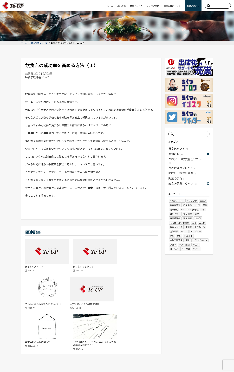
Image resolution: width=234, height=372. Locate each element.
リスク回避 (184, 244)
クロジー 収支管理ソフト (193, 209)
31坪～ (196, 249)
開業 (205, 205)
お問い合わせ (193, 5)
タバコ (184, 231)
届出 (179, 235)
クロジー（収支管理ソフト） (186, 160)
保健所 (173, 244)
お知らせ (175, 154)
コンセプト (175, 213)
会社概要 (121, 6)
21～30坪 (186, 249)
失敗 (194, 222)
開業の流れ (176, 178)
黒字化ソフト (178, 148)
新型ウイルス (176, 227)
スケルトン (200, 227)
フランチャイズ (200, 240)
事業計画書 (175, 218)
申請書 (188, 227)
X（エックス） (177, 200)
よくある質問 (153, 6)
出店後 (198, 218)
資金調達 (187, 213)
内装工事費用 (176, 240)
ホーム (110, 6)
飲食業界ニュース (191, 205)
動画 (172, 235)
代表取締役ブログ (39, 42)
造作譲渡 (174, 231)
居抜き (203, 200)
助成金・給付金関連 (182, 173)
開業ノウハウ (136, 6)
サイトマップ (12, 363)
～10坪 (196, 244)
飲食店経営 (175, 205)
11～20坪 (174, 249)
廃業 (187, 240)
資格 (197, 213)
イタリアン (192, 200)
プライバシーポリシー (34, 363)
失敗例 (202, 222)
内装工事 (188, 235)
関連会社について (172, 6)
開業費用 (174, 209)
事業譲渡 (187, 218)
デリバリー (195, 231)
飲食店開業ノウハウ (182, 183)
